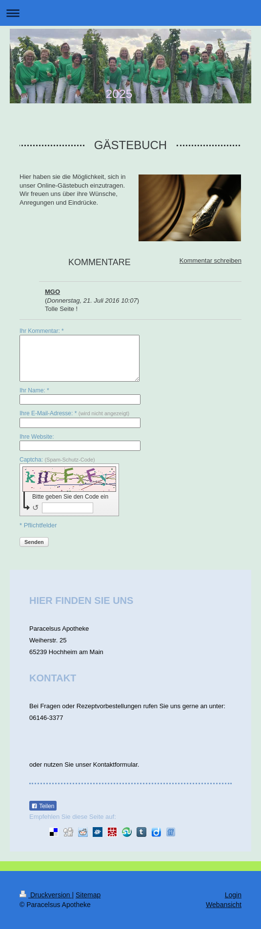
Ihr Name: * (34, 390)
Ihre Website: (37, 436)
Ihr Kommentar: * (42, 331)
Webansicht (223, 905)
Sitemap (88, 895)
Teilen (42, 806)
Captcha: (57, 459)
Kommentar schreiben (210, 260)
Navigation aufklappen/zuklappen (130, 12)
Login (233, 895)
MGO (52, 291)
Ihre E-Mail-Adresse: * (74, 413)
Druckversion (46, 895)
